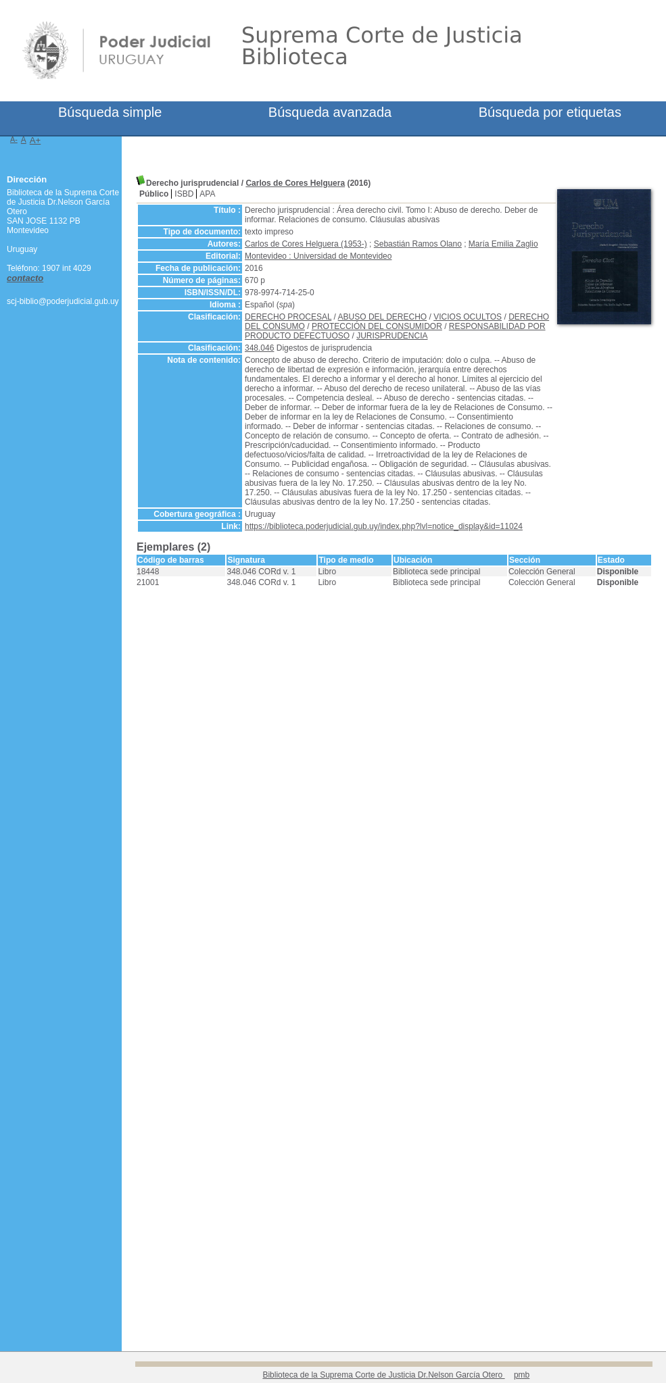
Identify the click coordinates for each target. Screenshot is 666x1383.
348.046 (259, 348)
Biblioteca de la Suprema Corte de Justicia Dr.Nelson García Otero (383, 1375)
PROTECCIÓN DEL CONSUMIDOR (377, 326)
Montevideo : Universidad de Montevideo (318, 256)
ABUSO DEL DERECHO (382, 317)
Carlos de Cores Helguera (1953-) (306, 244)
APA (207, 194)
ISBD (183, 194)
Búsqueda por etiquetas (550, 112)
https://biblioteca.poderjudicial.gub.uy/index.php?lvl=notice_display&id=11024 (384, 526)
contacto (25, 278)
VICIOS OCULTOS (467, 317)
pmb (521, 1375)
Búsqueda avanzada (329, 112)
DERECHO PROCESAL (288, 317)
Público (153, 194)
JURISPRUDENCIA (391, 336)
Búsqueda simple (110, 112)
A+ (35, 140)
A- (14, 139)
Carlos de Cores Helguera (295, 183)
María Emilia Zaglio (503, 244)
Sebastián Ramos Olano (418, 244)
